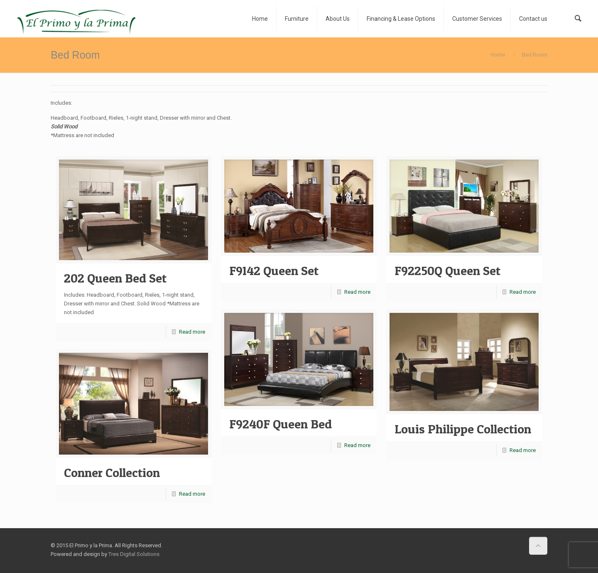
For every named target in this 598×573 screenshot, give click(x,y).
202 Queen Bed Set (115, 278)
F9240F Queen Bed (280, 423)
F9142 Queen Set (274, 270)
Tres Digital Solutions (133, 554)
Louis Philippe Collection (463, 428)
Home (497, 55)
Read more (192, 332)
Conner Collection (112, 472)
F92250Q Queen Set (447, 270)
